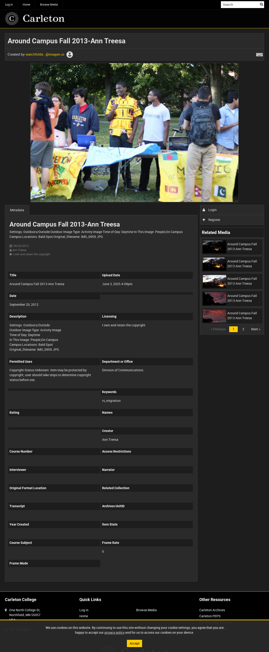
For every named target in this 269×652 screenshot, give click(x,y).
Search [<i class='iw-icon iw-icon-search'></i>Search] (261, 4)
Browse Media (49, 4)
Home (26, 4)
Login (210, 210)
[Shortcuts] (259, 54)
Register (211, 219)
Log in (9, 4)
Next (255, 329)
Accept (135, 643)
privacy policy (114, 632)
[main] (134, 309)
